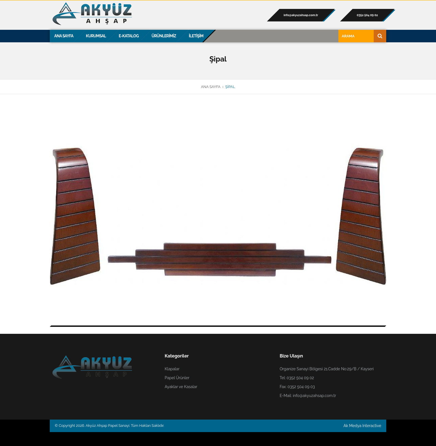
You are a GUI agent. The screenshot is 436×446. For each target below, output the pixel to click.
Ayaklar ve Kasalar (181, 386)
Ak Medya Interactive (362, 425)
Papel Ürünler (177, 378)
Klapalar (172, 369)
